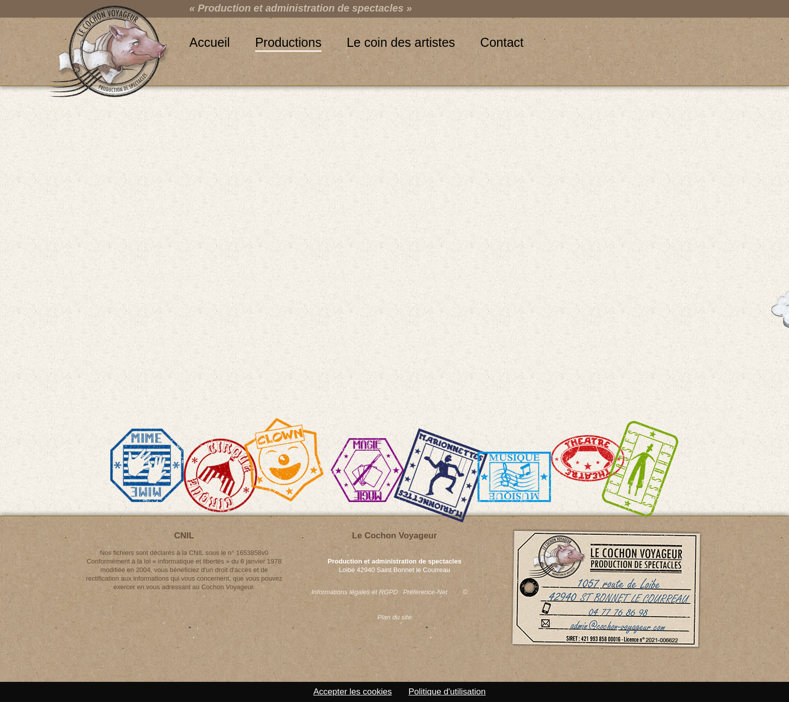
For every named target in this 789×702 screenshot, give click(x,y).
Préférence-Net (425, 592)
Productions (288, 42)
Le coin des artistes (401, 42)
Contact (501, 42)
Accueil (209, 42)
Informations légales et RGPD (354, 592)
